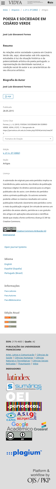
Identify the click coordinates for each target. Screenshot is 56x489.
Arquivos (15, 10)
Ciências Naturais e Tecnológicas (25, 359)
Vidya (35, 363)
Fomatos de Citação (14, 138)
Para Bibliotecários (12, 300)
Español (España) (13, 268)
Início (5, 10)
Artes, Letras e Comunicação (20, 354)
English (8, 264)
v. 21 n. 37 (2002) (30, 10)
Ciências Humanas (24, 357)
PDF (9, 96)
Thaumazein (24, 363)
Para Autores (10, 295)
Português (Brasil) (13, 273)
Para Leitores (10, 291)
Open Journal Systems (15, 247)
